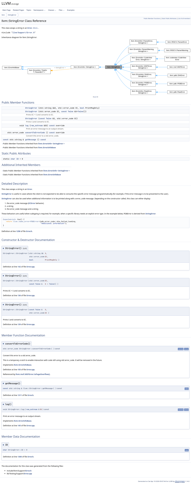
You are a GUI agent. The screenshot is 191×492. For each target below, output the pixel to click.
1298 (18, 231)
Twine (70, 111)
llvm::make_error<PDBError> (26, 221)
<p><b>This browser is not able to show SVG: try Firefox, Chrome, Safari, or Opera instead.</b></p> (96, 67)
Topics (28, 10)
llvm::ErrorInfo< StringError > (51, 143)
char (13, 159)
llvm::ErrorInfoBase (47, 147)
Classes (52, 10)
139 (19, 324)
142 (19, 266)
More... (36, 28)
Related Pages (18, 10)
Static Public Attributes (169, 18)
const (64, 111)
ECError (32, 203)
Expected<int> (9, 219)
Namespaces (39, 10)
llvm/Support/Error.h (23, 32)
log (26, 125)
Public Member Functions (152, 18)
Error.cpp (30, 266)
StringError (12, 15)
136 (19, 295)
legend (95, 97)
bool (82, 108)
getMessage (30, 139)
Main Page (6, 10)
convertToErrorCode (35, 132)
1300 (20, 456)
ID (17, 159)
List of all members (184, 18)
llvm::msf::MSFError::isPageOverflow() (33, 374)
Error (29, 28)
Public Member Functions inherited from (33, 143)
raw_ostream (37, 125)
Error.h (29, 231)
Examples (71, 10)
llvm (3, 15)
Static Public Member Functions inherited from (36, 170)
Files (61, 10)
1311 (20, 395)
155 (19, 369)
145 (19, 425)
